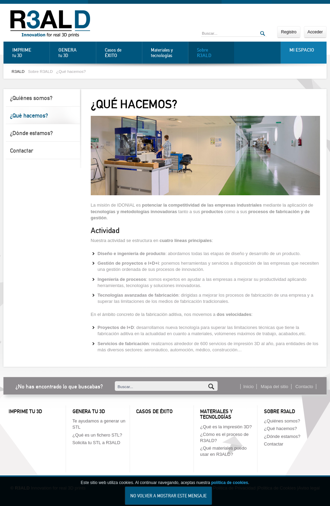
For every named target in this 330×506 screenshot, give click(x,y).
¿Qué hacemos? (71, 71)
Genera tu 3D (89, 411)
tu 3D (29, 52)
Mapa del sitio (274, 386)
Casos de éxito (154, 411)
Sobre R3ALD (40, 71)
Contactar (21, 150)
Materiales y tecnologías (162, 52)
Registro (288, 32)
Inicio (248, 386)
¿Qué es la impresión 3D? (226, 426)
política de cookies (229, 487)
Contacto (304, 386)
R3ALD (18, 71)
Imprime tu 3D (25, 411)
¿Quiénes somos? (31, 98)
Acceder (315, 32)
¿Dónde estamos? (31, 133)
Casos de (122, 52)
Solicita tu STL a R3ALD (96, 442)
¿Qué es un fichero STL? (97, 435)
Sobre (214, 52)
